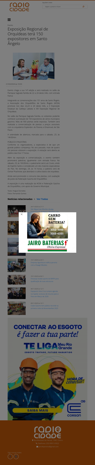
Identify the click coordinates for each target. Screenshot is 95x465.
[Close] (22, 214)
